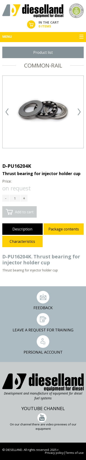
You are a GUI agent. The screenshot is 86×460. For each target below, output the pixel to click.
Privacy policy (54, 452)
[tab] (22, 229)
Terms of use (74, 452)
